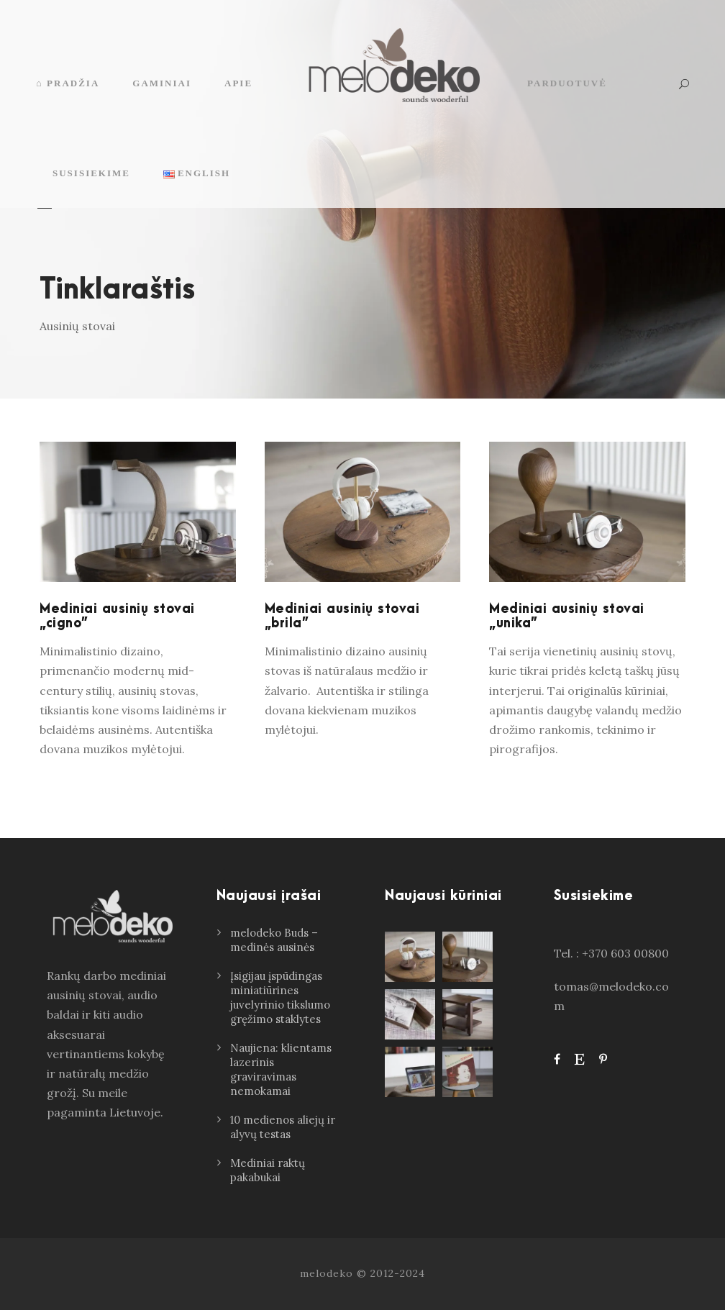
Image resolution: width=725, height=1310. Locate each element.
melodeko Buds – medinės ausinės (274, 940)
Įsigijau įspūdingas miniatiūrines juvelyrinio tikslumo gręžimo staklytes (280, 997)
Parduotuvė (567, 83)
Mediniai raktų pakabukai (267, 1170)
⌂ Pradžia (67, 83)
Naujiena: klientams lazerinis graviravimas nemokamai (281, 1069)
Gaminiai (161, 83)
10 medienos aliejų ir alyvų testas (282, 1127)
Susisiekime (91, 173)
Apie (238, 83)
